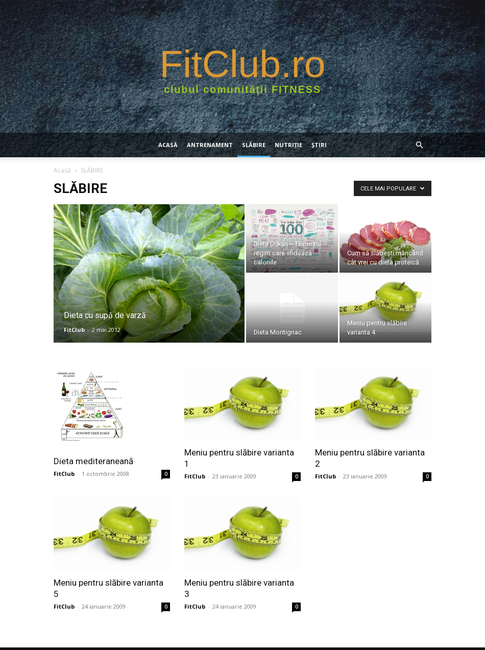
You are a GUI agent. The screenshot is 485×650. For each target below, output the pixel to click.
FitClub (74, 329)
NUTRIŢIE (288, 145)
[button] (419, 145)
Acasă (168, 145)
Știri (319, 145)
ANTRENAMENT (210, 145)
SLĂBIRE (253, 145)
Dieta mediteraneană (93, 461)
